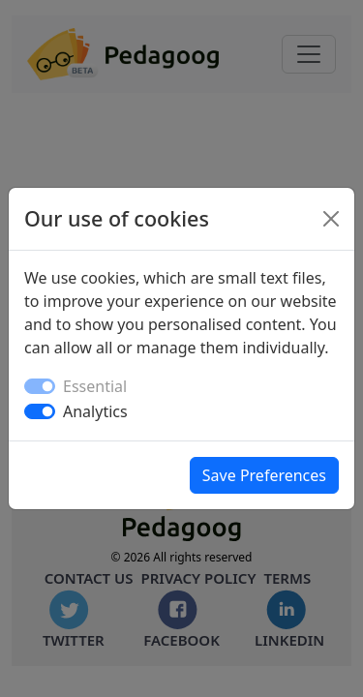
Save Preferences (264, 475)
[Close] (331, 218)
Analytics (95, 411)
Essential (95, 386)
